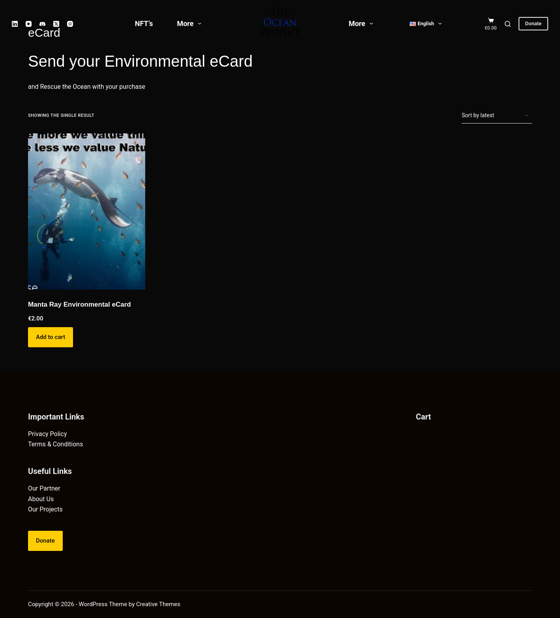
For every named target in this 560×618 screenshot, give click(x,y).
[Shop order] (497, 116)
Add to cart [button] (50, 337)
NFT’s (144, 23)
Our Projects (45, 509)
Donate (533, 23)
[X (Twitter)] (56, 24)
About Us (41, 499)
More (190, 23)
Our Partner (44, 488)
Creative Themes (158, 604)
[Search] (508, 24)
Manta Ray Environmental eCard (79, 304)
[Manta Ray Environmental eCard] (86, 211)
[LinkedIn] (15, 24)
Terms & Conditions (55, 444)
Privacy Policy (47, 434)
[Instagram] (70, 24)
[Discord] (42, 24)
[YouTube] (29, 24)
